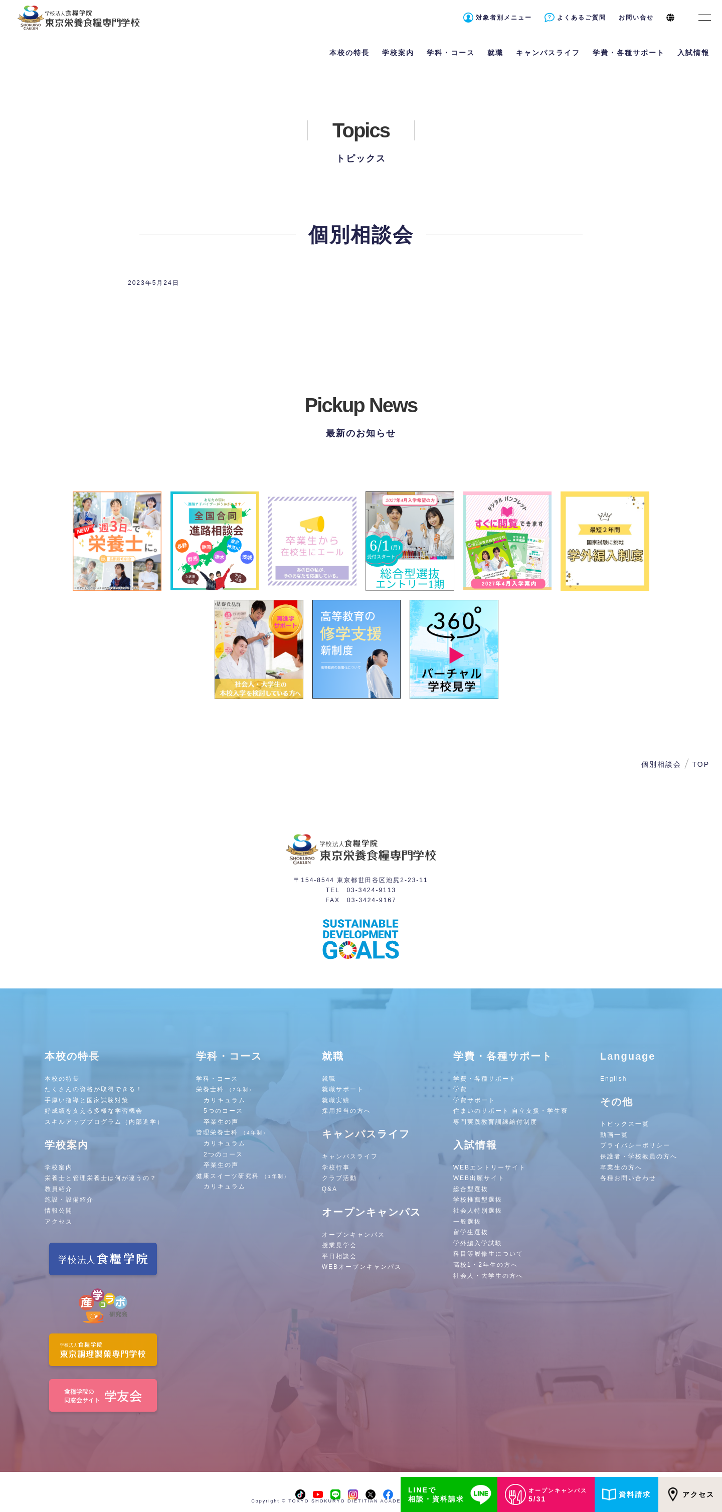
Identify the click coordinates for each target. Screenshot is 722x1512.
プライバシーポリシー (635, 1145)
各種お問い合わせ (628, 1178)
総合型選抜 (470, 1189)
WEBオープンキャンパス (362, 1266)
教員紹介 (59, 1189)
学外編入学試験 (477, 1243)
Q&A (329, 1189)
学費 (460, 1089)
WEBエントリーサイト (489, 1167)
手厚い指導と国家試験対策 (87, 1100)
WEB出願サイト (479, 1178)
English (613, 1078)
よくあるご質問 (581, 17)
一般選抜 (467, 1221)
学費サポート (474, 1100)
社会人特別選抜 (477, 1210)
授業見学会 (339, 1245)
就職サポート (343, 1089)
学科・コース (217, 1078)
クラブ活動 (339, 1178)
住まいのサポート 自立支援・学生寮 (510, 1110)
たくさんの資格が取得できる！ (94, 1089)
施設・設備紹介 (69, 1199)
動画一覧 (614, 1134)
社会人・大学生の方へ (488, 1275)
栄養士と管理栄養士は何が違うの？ (101, 1178)
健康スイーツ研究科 (243, 1176)
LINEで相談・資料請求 (451, 1494)
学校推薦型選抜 (477, 1199)
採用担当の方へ (346, 1110)
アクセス (690, 1494)
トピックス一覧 (624, 1123)
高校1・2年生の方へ (485, 1264)
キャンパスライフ (350, 1156)
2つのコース (223, 1154)
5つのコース (223, 1110)
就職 (329, 1078)
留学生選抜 (470, 1232)
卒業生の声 (221, 1121)
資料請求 (626, 1494)
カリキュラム (225, 1100)
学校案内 (59, 1167)
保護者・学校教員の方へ (638, 1156)
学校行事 (336, 1167)
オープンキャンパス (353, 1234)
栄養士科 (225, 1089)
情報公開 (59, 1210)
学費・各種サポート (484, 1078)
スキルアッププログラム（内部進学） (104, 1121)
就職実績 (336, 1100)
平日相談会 (339, 1256)
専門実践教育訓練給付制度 (495, 1121)
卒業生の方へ (621, 1167)
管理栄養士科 (232, 1132)
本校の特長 (62, 1078)
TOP (700, 764)
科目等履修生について (488, 1253)
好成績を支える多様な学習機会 (94, 1110)
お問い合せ (636, 17)
